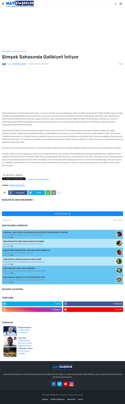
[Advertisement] (62, 29)
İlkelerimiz (71, 399)
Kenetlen (21, 353)
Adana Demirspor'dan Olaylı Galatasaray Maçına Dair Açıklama (23, 241)
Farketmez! (22, 332)
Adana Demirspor (19, 51)
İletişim (45, 399)
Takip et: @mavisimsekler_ (39, 179)
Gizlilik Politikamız (57, 399)
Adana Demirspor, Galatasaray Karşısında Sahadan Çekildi (22, 259)
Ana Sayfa (6, 51)
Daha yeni (7, 220)
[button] (3, 3)
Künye (80, 399)
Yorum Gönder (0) (62, 214)
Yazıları (27, 330)
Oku (12, 237)
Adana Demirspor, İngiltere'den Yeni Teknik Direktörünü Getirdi (24, 277)
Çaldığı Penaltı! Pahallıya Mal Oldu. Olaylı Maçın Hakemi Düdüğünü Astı (26, 250)
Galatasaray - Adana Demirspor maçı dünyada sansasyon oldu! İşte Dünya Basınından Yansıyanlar (35, 232)
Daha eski (118, 220)
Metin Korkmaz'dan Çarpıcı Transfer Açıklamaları (19, 268)
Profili (20, 330)
